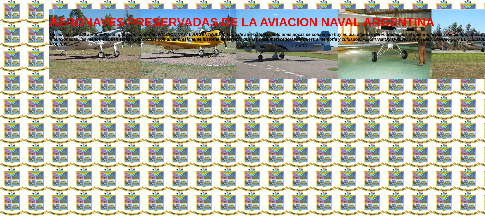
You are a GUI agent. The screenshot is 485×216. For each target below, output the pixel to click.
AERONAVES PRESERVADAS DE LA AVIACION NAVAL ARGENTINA (242, 22)
